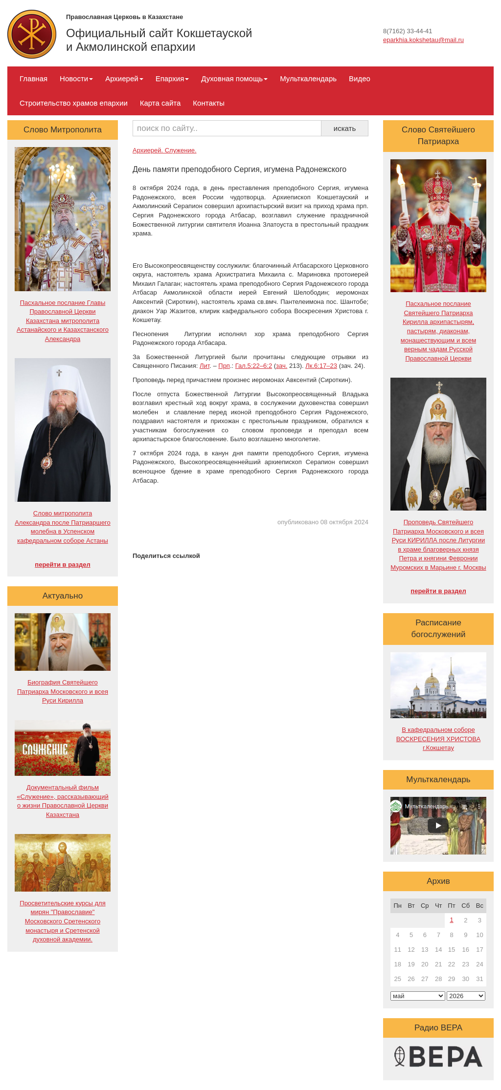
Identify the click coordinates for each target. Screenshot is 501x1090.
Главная (33, 78)
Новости (76, 78)
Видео (359, 78)
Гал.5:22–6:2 (253, 365)
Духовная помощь (234, 78)
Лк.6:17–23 (321, 365)
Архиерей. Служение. (165, 150)
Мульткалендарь (308, 78)
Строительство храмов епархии (74, 103)
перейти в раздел (62, 564)
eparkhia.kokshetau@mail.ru (423, 39)
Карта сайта (160, 103)
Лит (204, 365)
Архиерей (124, 78)
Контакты (209, 103)
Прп (224, 365)
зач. (281, 365)
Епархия (172, 78)
